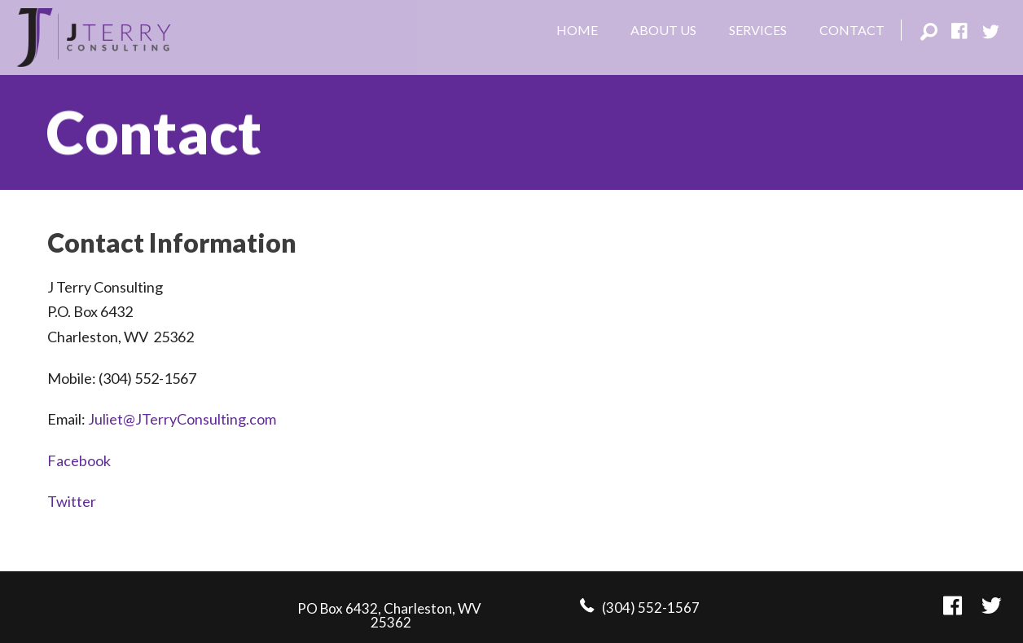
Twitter (71, 501)
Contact (852, 29)
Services (758, 29)
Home (577, 29)
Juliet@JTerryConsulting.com (182, 419)
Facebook (79, 460)
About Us (663, 29)
